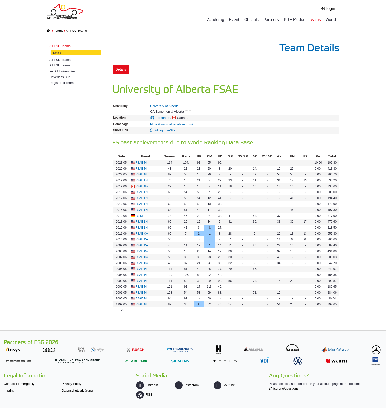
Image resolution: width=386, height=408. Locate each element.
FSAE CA (141, 233)
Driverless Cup (59, 77)
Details (57, 52)
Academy (215, 19)
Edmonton (163, 118)
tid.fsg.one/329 (164, 130)
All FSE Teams (59, 65)
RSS (144, 394)
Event (234, 19)
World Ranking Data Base (220, 142)
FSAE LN (141, 180)
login (330, 8)
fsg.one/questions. (286, 388)
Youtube (224, 385)
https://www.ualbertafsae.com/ (171, 124)
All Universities (64, 71)
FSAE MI (141, 162)
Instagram (187, 385)
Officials (251, 19)
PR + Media (294, 19)
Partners (271, 19)
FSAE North (143, 186)
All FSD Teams (60, 60)
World (331, 19)
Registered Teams (62, 83)
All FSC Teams (76, 30)
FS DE (139, 216)
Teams (315, 19)
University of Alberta (164, 106)
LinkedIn (147, 385)
